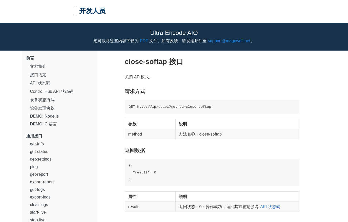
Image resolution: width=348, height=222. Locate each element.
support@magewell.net (229, 41)
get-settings (41, 159)
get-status (39, 151)
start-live (38, 212)
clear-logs (39, 205)
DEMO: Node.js (44, 116)
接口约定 (38, 75)
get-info (37, 144)
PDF (144, 41)
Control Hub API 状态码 (51, 91)
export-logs (40, 197)
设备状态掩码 (42, 100)
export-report (42, 182)
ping (34, 167)
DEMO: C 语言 (43, 124)
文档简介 (38, 66)
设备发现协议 (42, 108)
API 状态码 (40, 83)
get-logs (37, 189)
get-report (39, 174)
